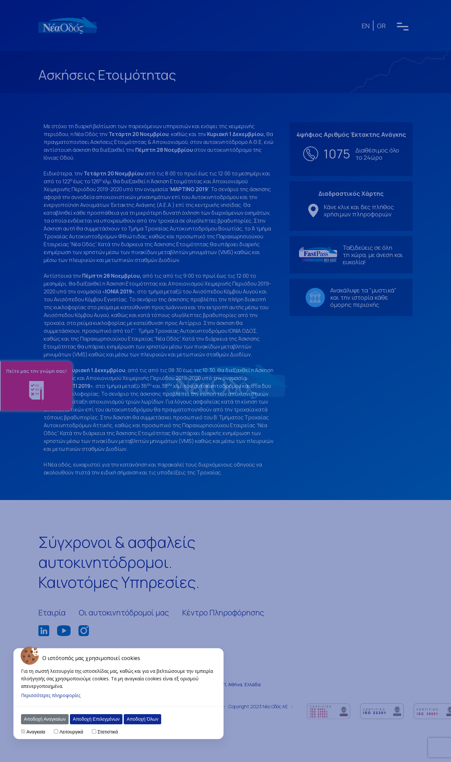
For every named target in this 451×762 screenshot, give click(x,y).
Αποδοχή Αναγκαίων (45, 719)
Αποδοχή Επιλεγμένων (96, 719)
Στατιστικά (107, 731)
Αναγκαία (36, 731)
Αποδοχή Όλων (142, 719)
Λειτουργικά (71, 731)
